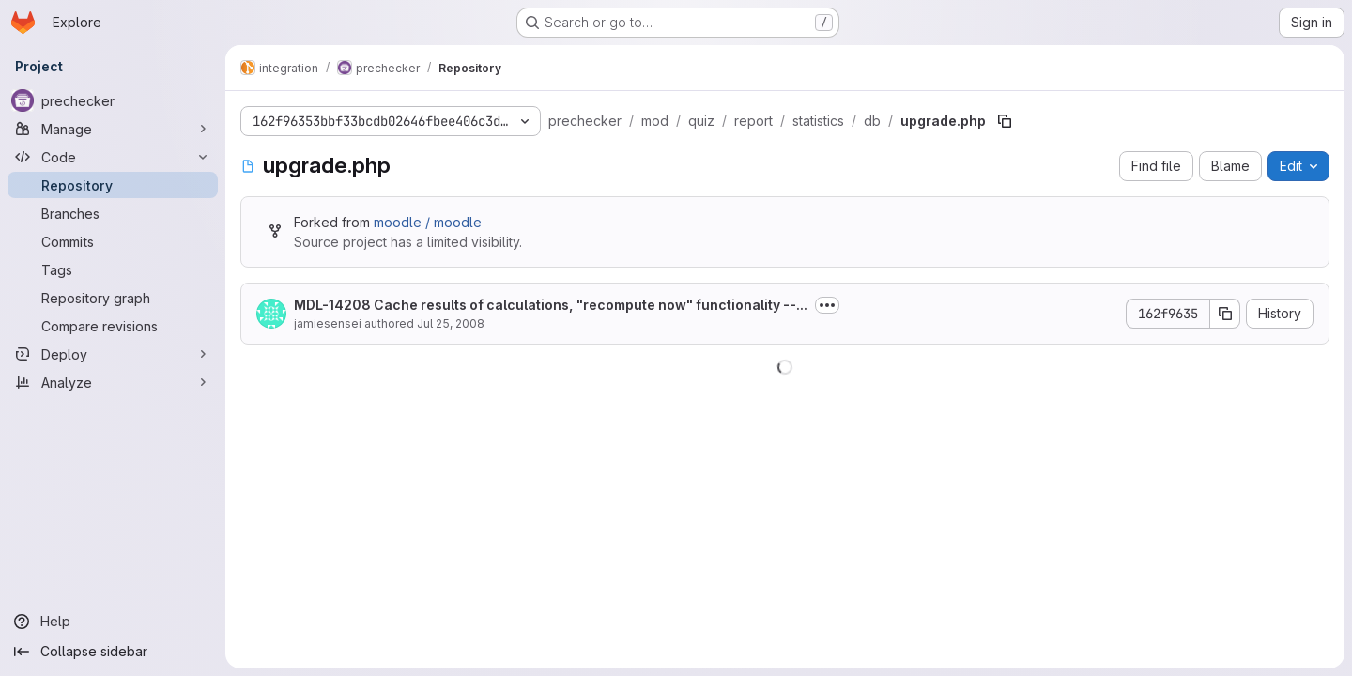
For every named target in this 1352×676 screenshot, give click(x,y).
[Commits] (113, 241)
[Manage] (113, 128)
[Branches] (113, 213)
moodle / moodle (428, 222)
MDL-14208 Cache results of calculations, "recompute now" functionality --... (550, 305)
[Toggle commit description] (827, 305)
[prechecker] (113, 100)
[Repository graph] (113, 297)
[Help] (113, 621)
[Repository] (113, 185)
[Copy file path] (1005, 121)
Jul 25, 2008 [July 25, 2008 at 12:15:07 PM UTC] (450, 323)
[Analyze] (113, 382)
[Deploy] (113, 354)
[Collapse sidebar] (113, 651)
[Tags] (113, 269)
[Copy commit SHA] (1225, 314)
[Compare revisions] (113, 326)
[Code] (113, 157)
